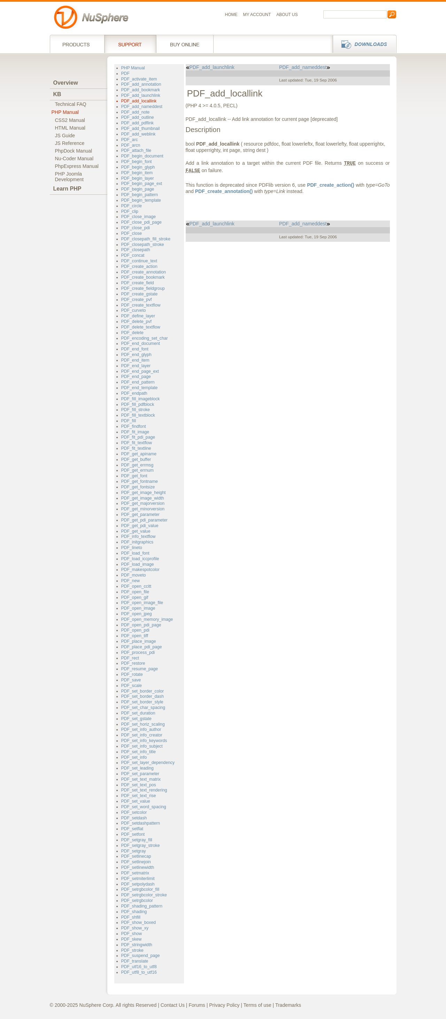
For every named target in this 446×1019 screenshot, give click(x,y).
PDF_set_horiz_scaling (143, 724)
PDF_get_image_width (142, 498)
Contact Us (173, 1005)
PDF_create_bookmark (143, 277)
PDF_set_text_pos (138, 784)
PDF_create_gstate (139, 294)
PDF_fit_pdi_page (138, 437)
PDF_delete (132, 332)
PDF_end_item (135, 360)
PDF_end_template (139, 387)
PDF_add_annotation (141, 84)
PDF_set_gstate (136, 718)
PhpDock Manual (73, 151)
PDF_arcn (130, 145)
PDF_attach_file (136, 150)
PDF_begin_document (142, 156)
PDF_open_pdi (135, 630)
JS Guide (65, 135)
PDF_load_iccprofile (140, 558)
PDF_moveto (133, 575)
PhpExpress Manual (77, 166)
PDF (125, 73)
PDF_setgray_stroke (140, 845)
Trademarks (288, 1005)
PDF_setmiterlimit (138, 878)
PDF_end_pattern (138, 382)
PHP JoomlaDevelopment (69, 176)
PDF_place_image (138, 641)
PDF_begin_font (136, 161)
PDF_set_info (134, 757)
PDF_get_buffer (136, 459)
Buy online (185, 44)
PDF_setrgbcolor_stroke (144, 895)
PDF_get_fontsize (138, 487)
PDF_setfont (133, 834)
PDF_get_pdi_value (140, 525)
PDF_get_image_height (143, 492)
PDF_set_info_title (138, 751)
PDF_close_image (138, 216)
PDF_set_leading (137, 768)
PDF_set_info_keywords (144, 740)
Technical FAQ (70, 104)
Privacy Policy (224, 1005)
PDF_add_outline (137, 117)
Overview (65, 83)
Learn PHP (67, 189)
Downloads (363, 44)
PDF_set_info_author (141, 729)
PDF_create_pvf (136, 299)
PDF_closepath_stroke (142, 244)
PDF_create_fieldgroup (143, 288)
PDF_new (130, 580)
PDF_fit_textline (136, 448)
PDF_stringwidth (136, 944)
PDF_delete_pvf (136, 321)
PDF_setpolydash (138, 884)
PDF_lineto (131, 547)
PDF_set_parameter (140, 773)
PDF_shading (134, 911)
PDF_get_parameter (140, 514)
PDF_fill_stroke (135, 409)
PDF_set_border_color (142, 691)
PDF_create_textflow (141, 305)
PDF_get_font (134, 475)
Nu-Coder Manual (74, 158)
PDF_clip (129, 211)
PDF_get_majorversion (142, 503)
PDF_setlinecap (136, 856)
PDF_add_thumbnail (140, 128)
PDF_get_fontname (139, 481)
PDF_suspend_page (140, 955)
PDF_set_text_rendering (144, 790)
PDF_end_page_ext (140, 371)
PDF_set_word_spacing (143, 806)
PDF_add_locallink (139, 101)
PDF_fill (128, 420)
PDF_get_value (136, 531)
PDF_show (131, 933)
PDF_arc (129, 139)
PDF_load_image (137, 564)
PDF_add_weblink (138, 134)
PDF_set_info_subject (142, 746)
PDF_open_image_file (142, 602)
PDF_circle (131, 205)
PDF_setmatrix (135, 873)
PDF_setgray (133, 851)
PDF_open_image (138, 608)
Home (231, 14)
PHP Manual (65, 112)
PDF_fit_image (135, 432)
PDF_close (131, 233)
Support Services (130, 44)
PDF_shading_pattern (141, 906)
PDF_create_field (137, 282)
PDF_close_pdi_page (141, 222)
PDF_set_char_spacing (143, 707)
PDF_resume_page (139, 668)
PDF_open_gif (134, 597)
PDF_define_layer (138, 316)
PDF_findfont (133, 426)
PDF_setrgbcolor (137, 900)
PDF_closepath (135, 249)
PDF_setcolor (134, 812)
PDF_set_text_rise (138, 795)
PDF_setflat (132, 828)
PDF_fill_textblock (138, 415)
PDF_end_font (135, 349)
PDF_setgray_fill (136, 839)
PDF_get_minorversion (142, 509)
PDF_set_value (135, 801)
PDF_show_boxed (138, 922)
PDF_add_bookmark (140, 89)
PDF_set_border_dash (142, 696)
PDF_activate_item (139, 79)
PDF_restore (133, 663)
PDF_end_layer (136, 365)
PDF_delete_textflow (140, 327)
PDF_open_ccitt (136, 586)
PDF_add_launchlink (140, 95)
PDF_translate (134, 961)
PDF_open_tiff (134, 635)
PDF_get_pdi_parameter (144, 520)
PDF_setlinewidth (137, 867)
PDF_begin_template (141, 200)
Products (77, 44)
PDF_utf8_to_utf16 (139, 972)
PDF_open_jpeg (136, 613)
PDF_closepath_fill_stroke (145, 239)
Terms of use (257, 1005)
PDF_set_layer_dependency (148, 762)
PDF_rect (130, 658)
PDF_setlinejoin (136, 861)
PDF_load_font (135, 553)
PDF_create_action (139, 266)
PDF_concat (133, 255)
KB (57, 94)
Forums (197, 1005)
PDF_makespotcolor (140, 569)
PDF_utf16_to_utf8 (139, 966)
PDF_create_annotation (143, 272)
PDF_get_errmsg (137, 465)
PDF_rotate (132, 674)
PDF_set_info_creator (141, 735)
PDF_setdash (134, 818)
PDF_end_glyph (136, 354)
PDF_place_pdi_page (141, 646)
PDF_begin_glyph (138, 167)
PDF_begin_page (137, 189)
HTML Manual (70, 128)
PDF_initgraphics (137, 542)
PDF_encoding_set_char (144, 338)
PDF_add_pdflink (137, 123)
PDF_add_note (135, 112)
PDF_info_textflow (138, 536)
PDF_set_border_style (142, 702)
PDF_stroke (132, 950)
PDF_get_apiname (139, 453)
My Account (257, 14)
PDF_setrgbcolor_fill (140, 889)
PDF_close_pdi (135, 227)
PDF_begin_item (137, 172)
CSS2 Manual (70, 120)
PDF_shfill (130, 917)
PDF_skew (131, 939)
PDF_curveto (133, 310)
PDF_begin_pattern (139, 194)
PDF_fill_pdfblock (137, 404)
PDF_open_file (135, 591)
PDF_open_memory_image (147, 619)
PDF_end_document (140, 343)
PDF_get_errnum (137, 470)
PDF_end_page (136, 376)
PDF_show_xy (134, 928)
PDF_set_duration (138, 713)
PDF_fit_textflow (136, 442)
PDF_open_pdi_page (141, 625)
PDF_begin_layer (137, 178)
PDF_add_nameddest (141, 106)
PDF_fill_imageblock (140, 398)
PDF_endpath (134, 393)
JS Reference (70, 143)
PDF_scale (131, 685)
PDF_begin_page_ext (141, 183)
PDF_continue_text (139, 260)
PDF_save (131, 680)
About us (287, 14)
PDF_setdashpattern (140, 823)
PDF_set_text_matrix (141, 779)
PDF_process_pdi (138, 652)
